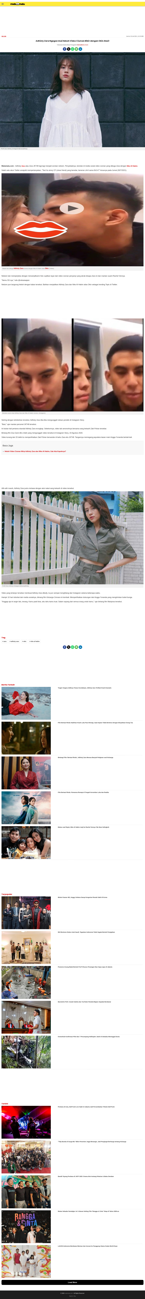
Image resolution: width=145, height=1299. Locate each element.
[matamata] (18, 4)
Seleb (4, 36)
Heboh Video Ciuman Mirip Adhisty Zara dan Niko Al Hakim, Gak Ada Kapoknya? (35, 451)
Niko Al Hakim (132, 166)
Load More (72, 1282)
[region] (73, 20)
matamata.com (69, 1293)
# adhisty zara (14, 641)
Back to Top (72, 1296)
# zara (4, 641)
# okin (24, 641)
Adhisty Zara (18, 268)
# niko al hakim (34, 641)
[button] (2, 4)
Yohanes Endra (62, 45)
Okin (47, 268)
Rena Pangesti (71, 45)
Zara (23, 166)
